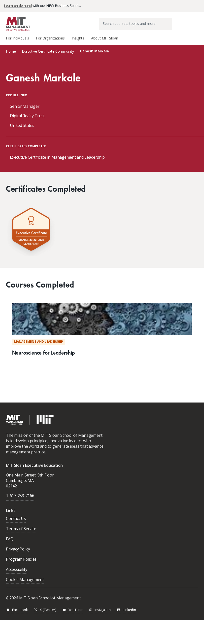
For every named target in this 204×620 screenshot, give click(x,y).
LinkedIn (126, 610)
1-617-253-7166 (20, 495)
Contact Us (16, 518)
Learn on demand (18, 5)
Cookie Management (25, 580)
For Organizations (50, 38)
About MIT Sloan (104, 38)
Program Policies (21, 559)
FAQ (9, 539)
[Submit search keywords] (168, 20)
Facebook (17, 610)
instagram (100, 610)
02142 (11, 486)
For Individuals (17, 38)
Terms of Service (21, 529)
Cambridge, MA (20, 480)
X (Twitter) (45, 610)
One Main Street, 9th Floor (30, 475)
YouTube (72, 610)
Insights (78, 38)
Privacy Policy (18, 549)
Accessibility (16, 569)
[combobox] (135, 24)
